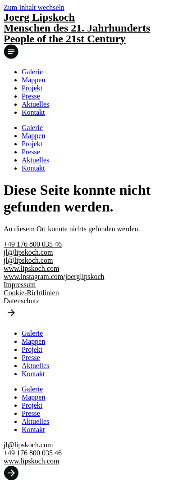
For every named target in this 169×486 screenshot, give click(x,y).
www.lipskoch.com (31, 268)
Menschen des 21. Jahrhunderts (77, 28)
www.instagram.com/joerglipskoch (54, 276)
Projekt (32, 88)
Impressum (20, 284)
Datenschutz (21, 301)
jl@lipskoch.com (28, 252)
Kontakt (33, 112)
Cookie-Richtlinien (31, 293)
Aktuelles (35, 104)
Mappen (33, 80)
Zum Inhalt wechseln (34, 7)
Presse (31, 96)
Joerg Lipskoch (39, 17)
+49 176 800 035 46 (33, 244)
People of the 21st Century (65, 39)
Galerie (32, 72)
